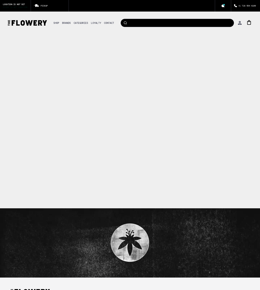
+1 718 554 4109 (247, 5)
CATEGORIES (81, 23)
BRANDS (66, 23)
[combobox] (177, 23)
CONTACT (109, 23)
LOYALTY (96, 23)
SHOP (56, 23)
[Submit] (125, 23)
